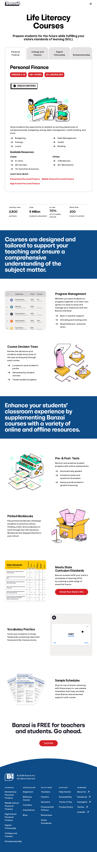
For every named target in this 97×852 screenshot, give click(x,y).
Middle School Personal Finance (58, 179)
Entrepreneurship (12, 841)
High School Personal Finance (25, 184)
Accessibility (65, 797)
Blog (25, 815)
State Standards (46, 821)
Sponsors (45, 802)
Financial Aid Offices (47, 808)
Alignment (28, 792)
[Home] (12, 4)
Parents (45, 797)
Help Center (65, 792)
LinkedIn (83, 812)
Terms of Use (65, 802)
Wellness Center (27, 798)
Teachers (45, 792)
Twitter (83, 807)
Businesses (46, 815)
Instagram (84, 802)
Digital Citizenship (10, 826)
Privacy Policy (66, 807)
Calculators (28, 810)
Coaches (27, 805)
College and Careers (11, 834)
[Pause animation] (54, 618)
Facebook (84, 796)
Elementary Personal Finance (25, 179)
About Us (83, 791)
